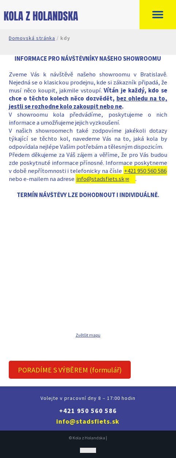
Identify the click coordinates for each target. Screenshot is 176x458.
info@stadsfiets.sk (100, 179)
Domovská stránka (32, 38)
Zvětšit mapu (88, 335)
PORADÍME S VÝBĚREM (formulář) (70, 369)
